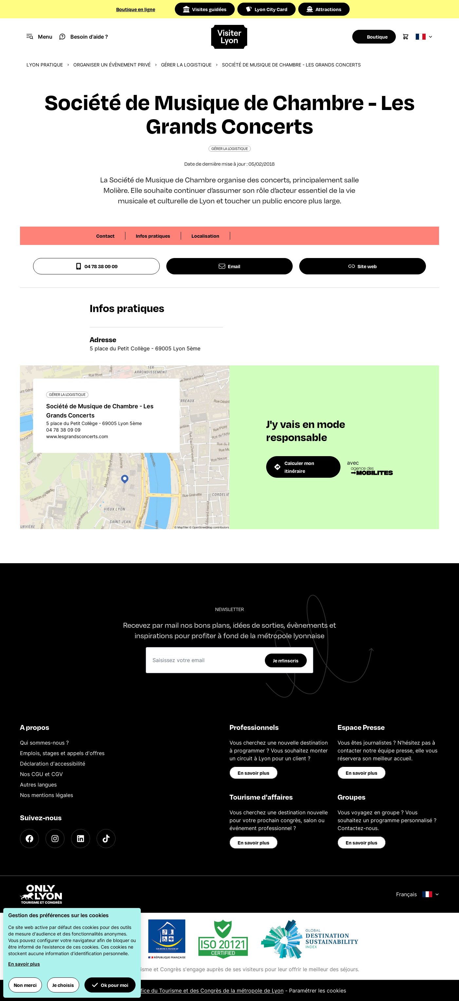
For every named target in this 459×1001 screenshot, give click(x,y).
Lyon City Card (266, 9)
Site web (362, 266)
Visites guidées (205, 9)
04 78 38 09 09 (96, 266)
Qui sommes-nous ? (44, 742)
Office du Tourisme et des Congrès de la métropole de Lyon (209, 990)
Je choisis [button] (63, 985)
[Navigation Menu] (39, 37)
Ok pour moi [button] (110, 985)
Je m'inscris (286, 660)
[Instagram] (55, 838)
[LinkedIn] (80, 838)
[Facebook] (29, 838)
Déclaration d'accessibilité (52, 763)
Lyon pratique (45, 64)
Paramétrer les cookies (317, 990)
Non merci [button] (25, 985)
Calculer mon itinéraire (294, 467)
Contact (105, 235)
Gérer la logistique (186, 64)
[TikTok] (106, 838)
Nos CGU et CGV (41, 774)
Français (417, 894)
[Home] (229, 37)
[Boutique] (372, 37)
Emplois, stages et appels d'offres (62, 753)
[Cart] (405, 36)
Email (229, 266)
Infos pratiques (153, 235)
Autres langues (38, 784)
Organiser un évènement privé (112, 64)
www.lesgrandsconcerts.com (77, 436)
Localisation (205, 235)
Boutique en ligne (135, 9)
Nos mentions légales (46, 795)
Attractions (323, 9)
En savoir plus (253, 772)
